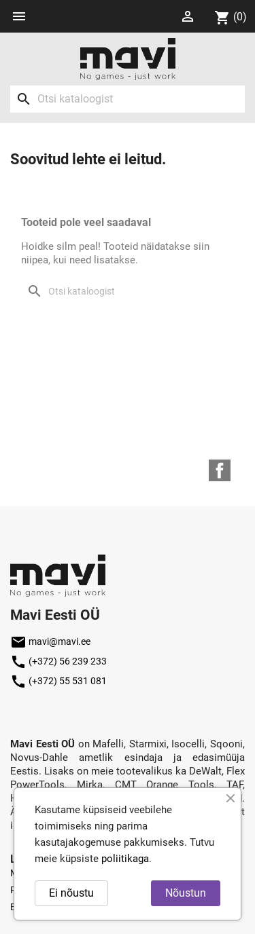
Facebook (220, 470)
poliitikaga (125, 859)
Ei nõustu (71, 892)
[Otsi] (127, 99)
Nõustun (185, 892)
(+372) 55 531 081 (58, 680)
